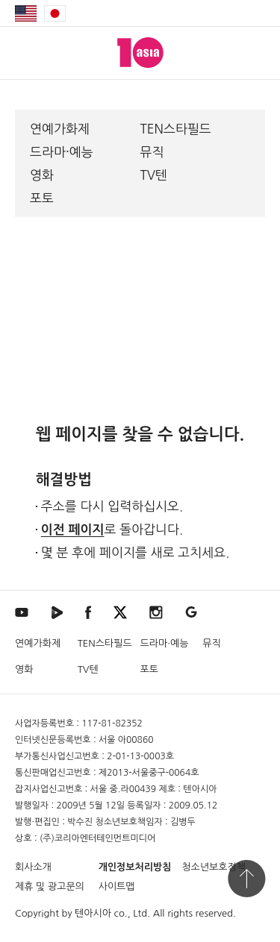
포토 (42, 198)
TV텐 (154, 175)
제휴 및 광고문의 (49, 886)
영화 (42, 175)
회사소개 (33, 867)
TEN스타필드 (175, 128)
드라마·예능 (61, 151)
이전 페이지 (73, 530)
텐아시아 (93, 913)
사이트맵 (117, 886)
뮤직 (152, 151)
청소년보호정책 (213, 867)
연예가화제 (60, 128)
